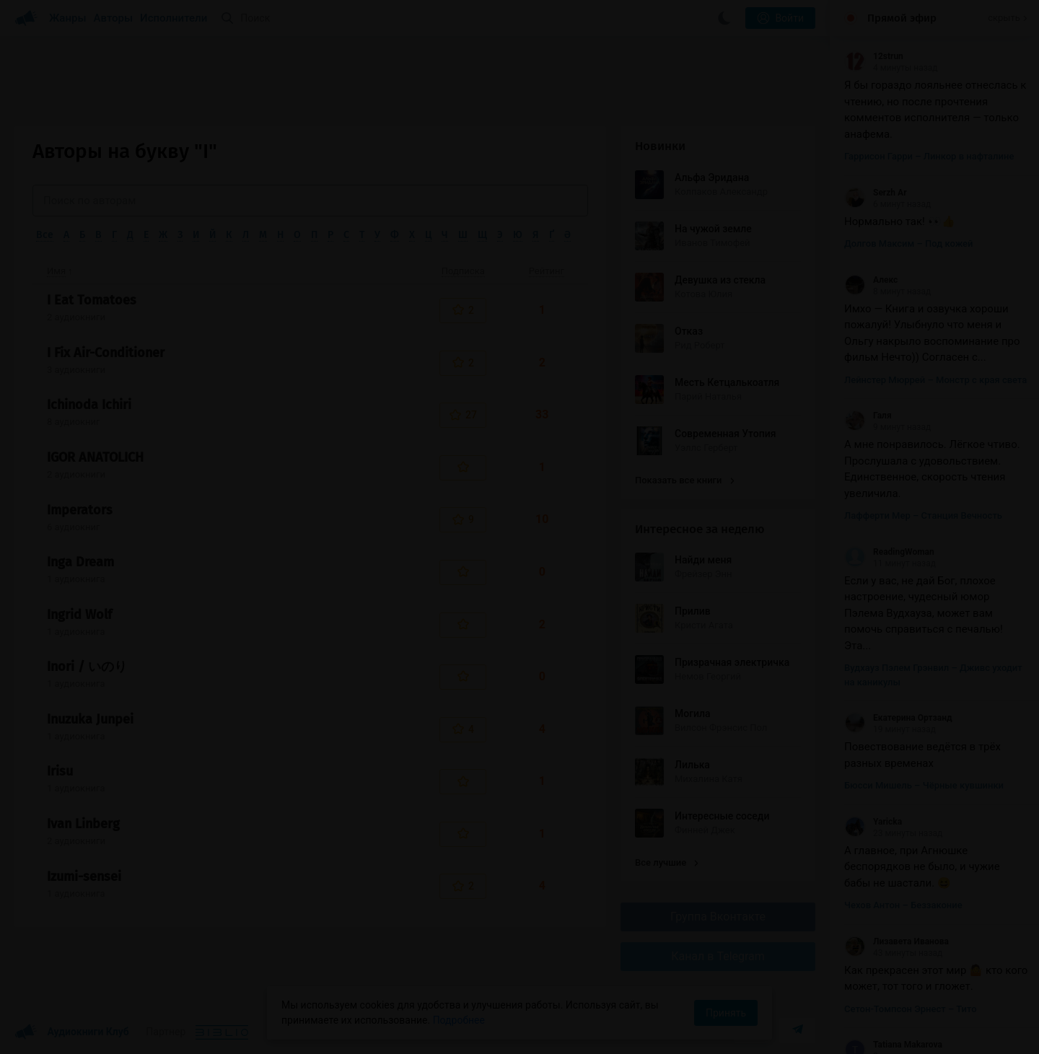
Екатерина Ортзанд (898, 718)
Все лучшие (666, 862)
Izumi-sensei (84, 876)
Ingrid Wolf (79, 615)
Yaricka (873, 821)
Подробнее (459, 1020)
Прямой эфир (902, 18)
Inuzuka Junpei (90, 719)
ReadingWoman (889, 552)
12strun (873, 56)
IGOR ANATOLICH (95, 457)
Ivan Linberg (83, 824)
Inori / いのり (87, 667)
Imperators (80, 510)
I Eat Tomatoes (91, 300)
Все (44, 235)
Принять (726, 1013)
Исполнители (173, 18)
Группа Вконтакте (718, 916)
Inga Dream (80, 562)
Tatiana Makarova (893, 1044)
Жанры (68, 18)
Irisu (60, 771)
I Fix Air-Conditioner (106, 353)
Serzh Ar (875, 192)
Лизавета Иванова (896, 941)
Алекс (871, 280)
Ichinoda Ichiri (89, 405)
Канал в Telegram (718, 956)
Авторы (113, 18)
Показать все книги (684, 480)
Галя (868, 415)
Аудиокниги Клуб (71, 1032)
